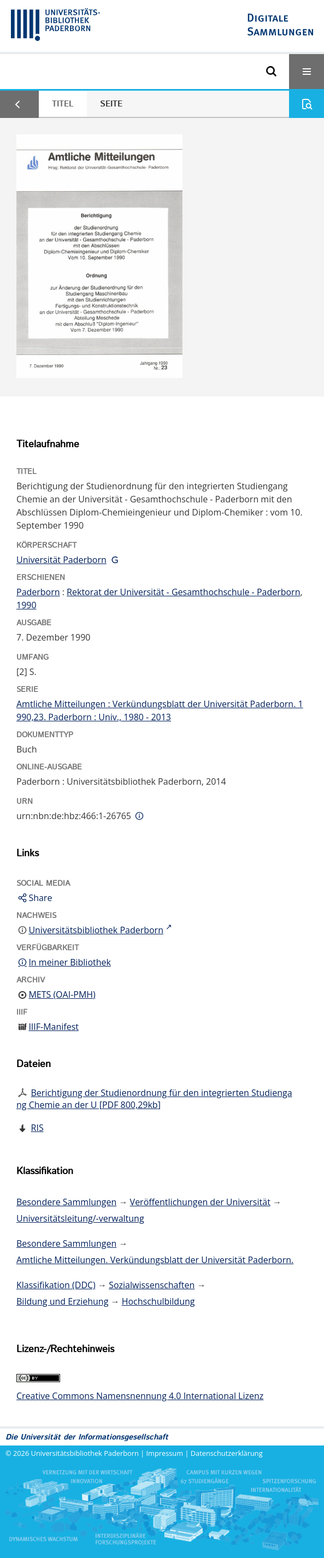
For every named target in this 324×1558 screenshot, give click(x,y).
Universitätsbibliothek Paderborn (85, 1453)
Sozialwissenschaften (152, 1285)
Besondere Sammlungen (66, 1202)
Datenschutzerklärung (227, 1453)
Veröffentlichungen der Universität (200, 1202)
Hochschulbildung (158, 1301)
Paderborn (38, 592)
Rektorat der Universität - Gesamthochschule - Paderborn (183, 592)
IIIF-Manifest (53, 1027)
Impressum (165, 1453)
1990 (26, 605)
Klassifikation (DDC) (56, 1285)
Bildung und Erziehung (62, 1301)
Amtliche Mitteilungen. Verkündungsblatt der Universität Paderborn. (154, 1260)
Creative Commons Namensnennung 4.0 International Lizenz (139, 1396)
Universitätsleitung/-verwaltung (80, 1218)
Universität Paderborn (61, 560)
